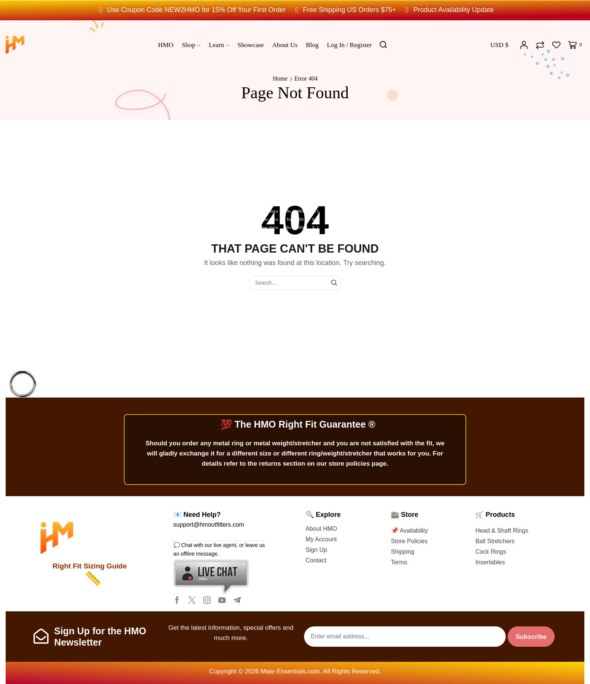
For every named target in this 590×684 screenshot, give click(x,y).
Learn (219, 45)
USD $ (499, 45)
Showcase (250, 45)
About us (285, 45)
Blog (312, 45)
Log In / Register (349, 45)
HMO (165, 45)
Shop (191, 45)
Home (280, 78)
